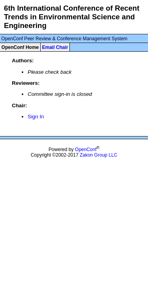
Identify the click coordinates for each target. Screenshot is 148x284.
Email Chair (55, 47)
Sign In (36, 117)
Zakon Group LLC (98, 155)
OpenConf (86, 149)
